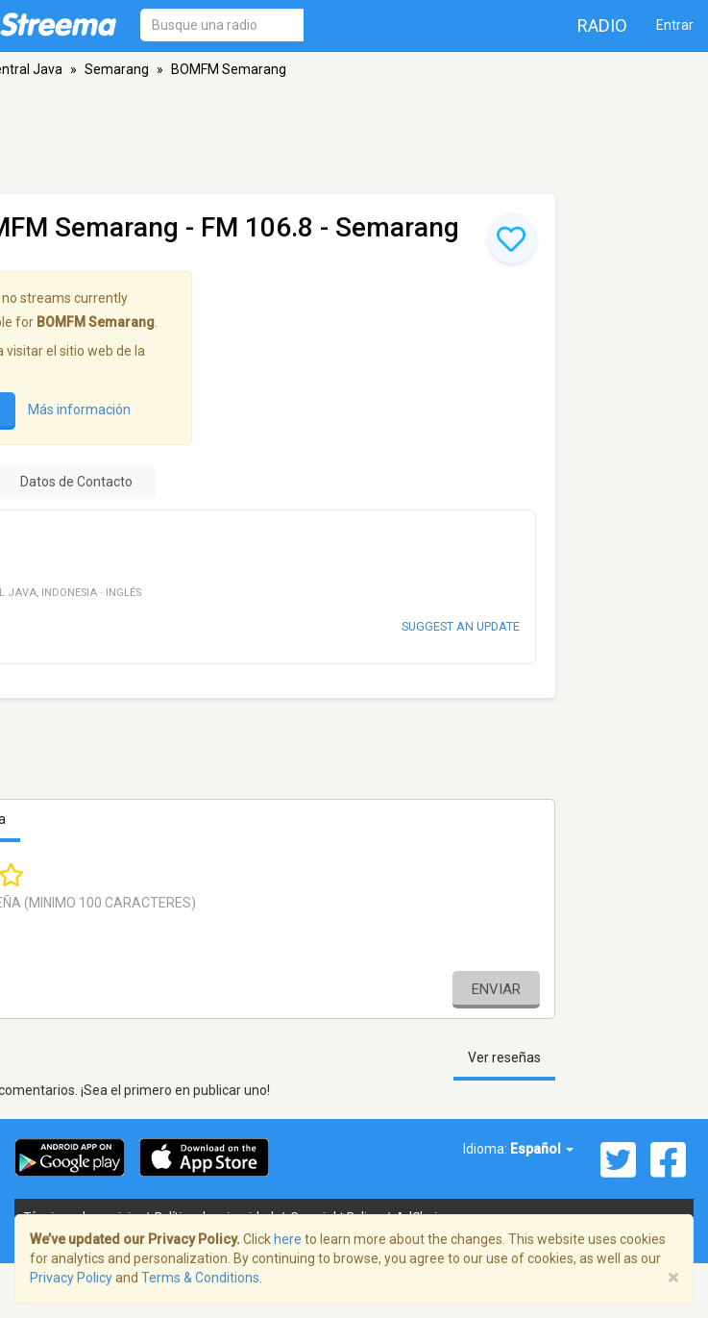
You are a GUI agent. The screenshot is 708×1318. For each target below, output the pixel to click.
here (288, 1239)
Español (542, 1148)
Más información (79, 409)
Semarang (117, 69)
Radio (602, 25)
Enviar (496, 989)
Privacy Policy (71, 1277)
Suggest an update (461, 626)
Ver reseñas (504, 1057)
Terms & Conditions (200, 1277)
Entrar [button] (675, 25)
